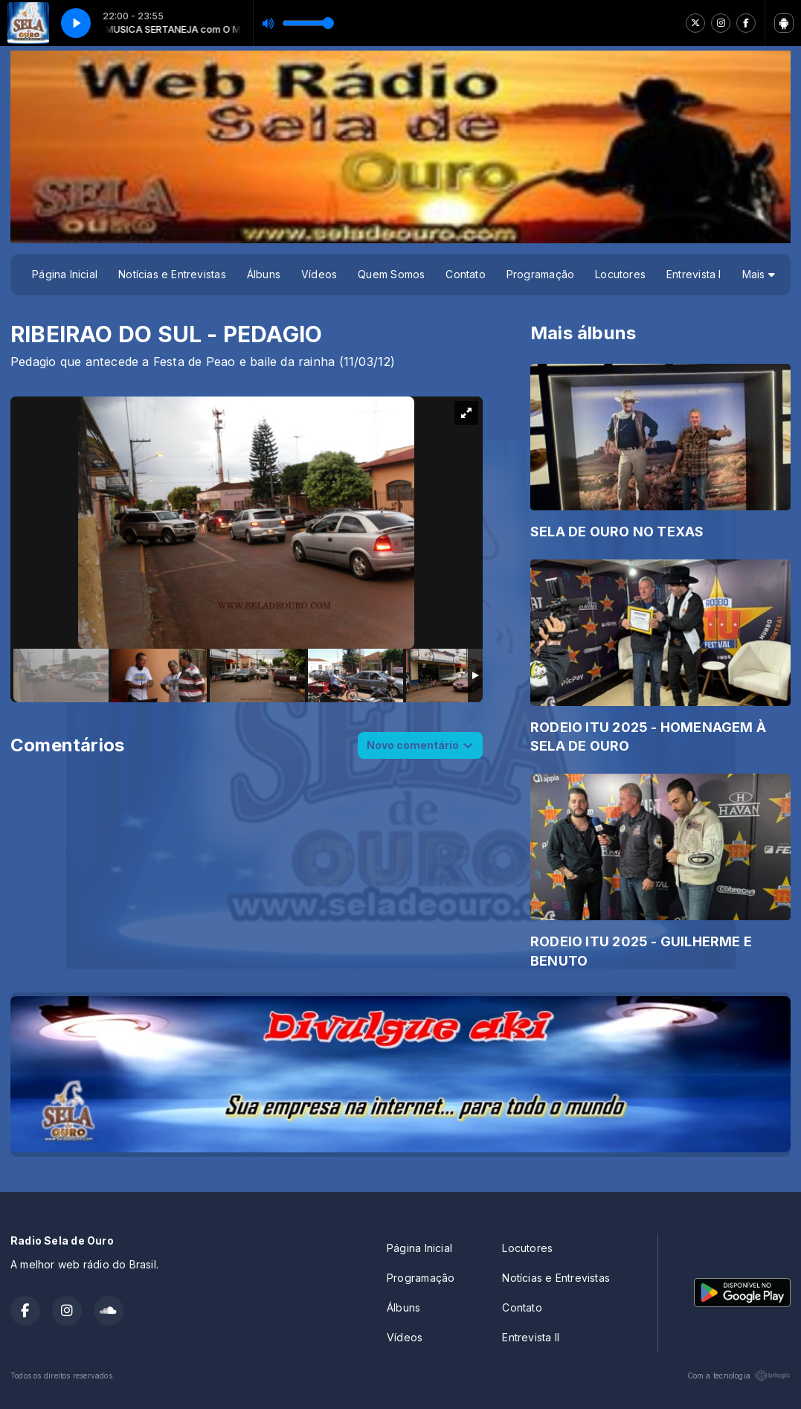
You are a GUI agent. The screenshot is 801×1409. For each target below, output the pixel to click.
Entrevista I (693, 274)
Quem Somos (391, 274)
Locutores (620, 274)
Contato (465, 274)
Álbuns (263, 274)
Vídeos (319, 274)
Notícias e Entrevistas (172, 274)
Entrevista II (530, 1337)
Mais (758, 274)
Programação (540, 274)
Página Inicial (64, 274)
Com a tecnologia (739, 1375)
